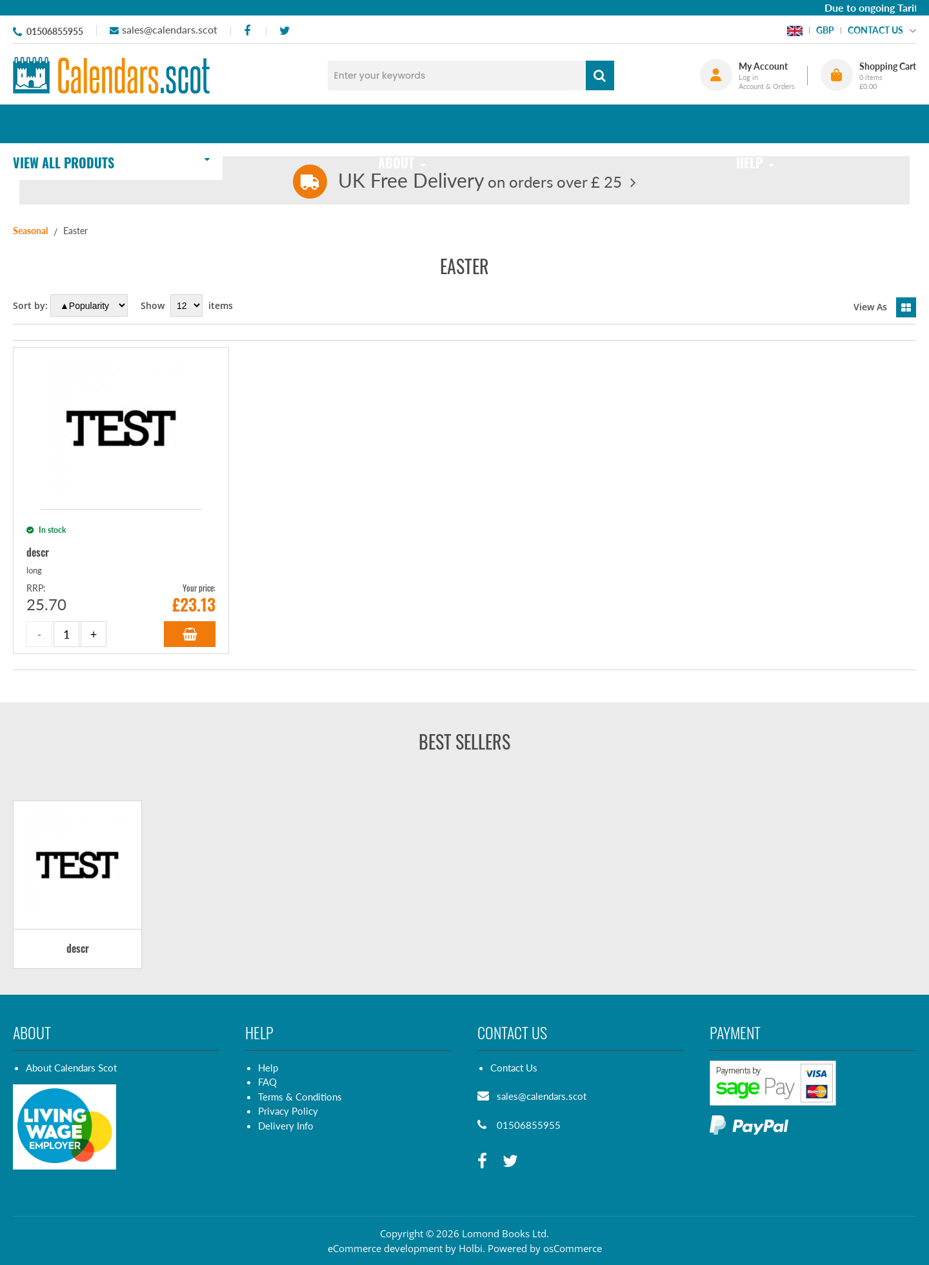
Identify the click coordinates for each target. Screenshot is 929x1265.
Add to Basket (189, 634)
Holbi (471, 1248)
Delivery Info (286, 1125)
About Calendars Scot (71, 1067)
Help (268, 1067)
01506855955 (54, 31)
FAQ (267, 1082)
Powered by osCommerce (545, 1248)
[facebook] (246, 30)
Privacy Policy (288, 1111)
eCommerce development (385, 1248)
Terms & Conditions (300, 1096)
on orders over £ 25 (480, 181)
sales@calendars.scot (169, 29)
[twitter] (284, 30)
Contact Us (513, 1067)
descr (77, 949)
